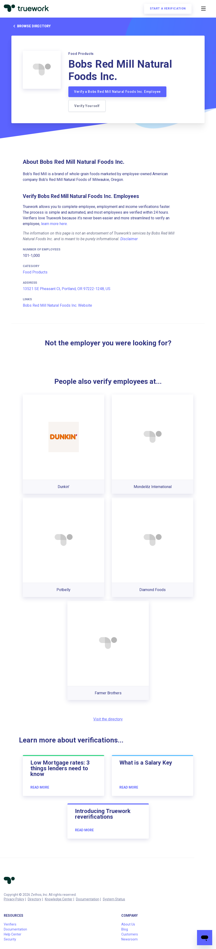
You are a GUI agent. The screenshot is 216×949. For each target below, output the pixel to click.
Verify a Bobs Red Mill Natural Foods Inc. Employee (117, 92)
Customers (129, 934)
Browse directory (31, 26)
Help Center (12, 934)
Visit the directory (108, 719)
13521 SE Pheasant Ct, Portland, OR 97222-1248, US (66, 289)
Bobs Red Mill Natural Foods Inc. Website (57, 305)
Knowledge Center (58, 899)
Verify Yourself (87, 106)
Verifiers (10, 924)
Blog (124, 929)
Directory (34, 899)
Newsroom (129, 939)
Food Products (35, 272)
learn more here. (54, 223)
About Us (128, 924)
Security (10, 939)
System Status (114, 899)
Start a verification (168, 8)
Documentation (87, 899)
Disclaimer (129, 239)
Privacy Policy (14, 899)
